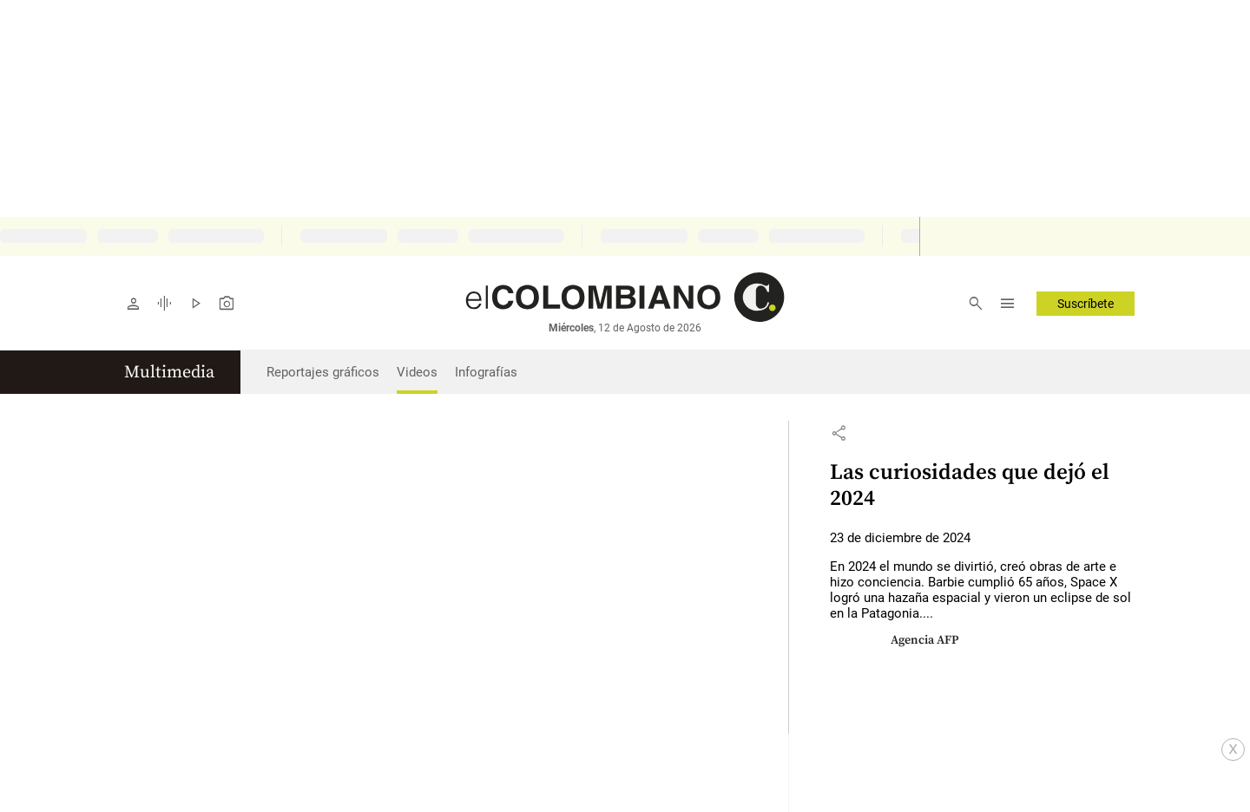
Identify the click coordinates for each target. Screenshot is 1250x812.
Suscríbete (1085, 304)
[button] (838, 433)
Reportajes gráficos (322, 372)
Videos (417, 372)
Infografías (486, 372)
